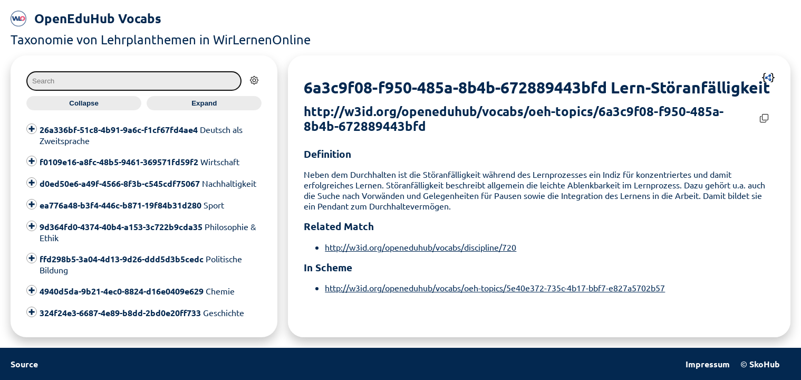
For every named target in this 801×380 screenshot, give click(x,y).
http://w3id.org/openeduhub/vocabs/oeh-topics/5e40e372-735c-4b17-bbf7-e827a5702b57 (495, 287)
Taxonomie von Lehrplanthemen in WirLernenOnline (161, 39)
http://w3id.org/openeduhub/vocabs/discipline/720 (420, 247)
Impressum (708, 363)
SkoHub (764, 363)
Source (24, 363)
